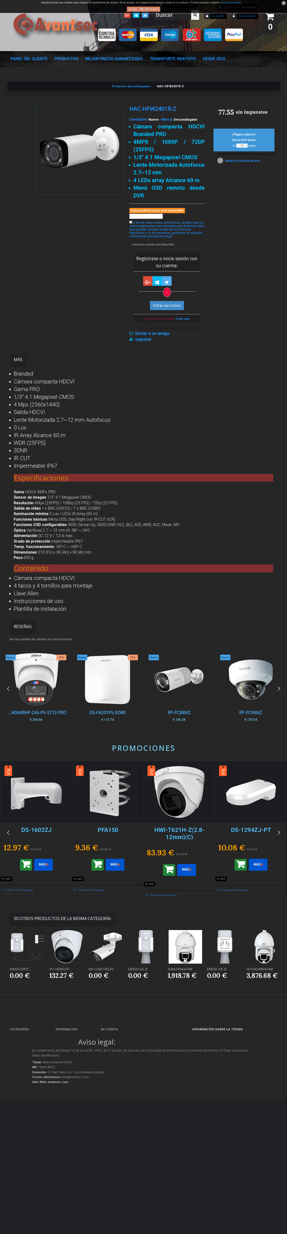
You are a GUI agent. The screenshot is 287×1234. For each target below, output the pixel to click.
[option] (250, 688)
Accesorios (20, 1121)
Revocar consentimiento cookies (76, 1140)
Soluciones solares (24, 1106)
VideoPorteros (21, 1085)
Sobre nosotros (67, 1073)
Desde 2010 (214, 58)
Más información (149, 9)
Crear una (182, 319)
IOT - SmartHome (23, 1128)
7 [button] (132, 730)
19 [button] (167, 908)
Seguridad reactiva (25, 1092)
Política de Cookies (69, 1126)
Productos (66, 58)
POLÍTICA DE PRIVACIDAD (74, 1133)
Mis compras (112, 1037)
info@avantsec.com (215, 1053)
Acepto (132, 9)
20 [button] (171, 908)
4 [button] (143, 730)
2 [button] (151, 730)
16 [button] (155, 908)
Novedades (65, 1044)
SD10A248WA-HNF (260, 969)
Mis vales (110, 1073)
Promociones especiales (72, 1037)
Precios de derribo (69, 1080)
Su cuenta (217, 16)
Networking (20, 1058)
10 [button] (132, 908)
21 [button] (175, 908)
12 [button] (140, 908)
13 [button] (143, 908)
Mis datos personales (117, 1065)
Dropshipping (67, 1106)
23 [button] (183, 908)
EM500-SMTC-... (21, 969)
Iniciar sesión (247, 16)
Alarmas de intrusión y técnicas (31, 1051)
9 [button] (128, 908)
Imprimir (143, 339)
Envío (62, 1087)
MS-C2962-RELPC (101, 969)
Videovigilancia (22, 1044)
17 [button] (159, 908)
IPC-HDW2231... (60, 969)
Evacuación (20, 1174)
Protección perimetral (25, 1099)
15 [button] (151, 908)
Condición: (138, 119)
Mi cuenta (109, 1029)
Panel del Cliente (29, 58)
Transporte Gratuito (173, 58)
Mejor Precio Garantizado (114, 58)
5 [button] (140, 730)
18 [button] (163, 908)
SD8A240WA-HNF (180, 969)
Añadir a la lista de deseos (242, 160)
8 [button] (124, 908)
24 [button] (187, 908)
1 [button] (155, 730)
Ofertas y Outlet (22, 1142)
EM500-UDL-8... (139, 969)
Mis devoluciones (114, 1044)
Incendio (18, 1135)
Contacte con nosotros (71, 1058)
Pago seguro (66, 1065)
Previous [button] (8, 688)
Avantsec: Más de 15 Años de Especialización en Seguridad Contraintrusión (76, 1160)
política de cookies (230, 2)
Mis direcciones (113, 1058)
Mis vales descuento (116, 1051)
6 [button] (136, 730)
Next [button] (279, 688)
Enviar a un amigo (152, 333)
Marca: (167, 119)
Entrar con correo (167, 305)
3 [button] (147, 730)
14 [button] (147, 908)
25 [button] (191, 908)
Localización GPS (23, 1065)
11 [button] (136, 908)
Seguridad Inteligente (26, 1037)
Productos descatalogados (29, 1113)
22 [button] (179, 908)
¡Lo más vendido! (68, 1051)
